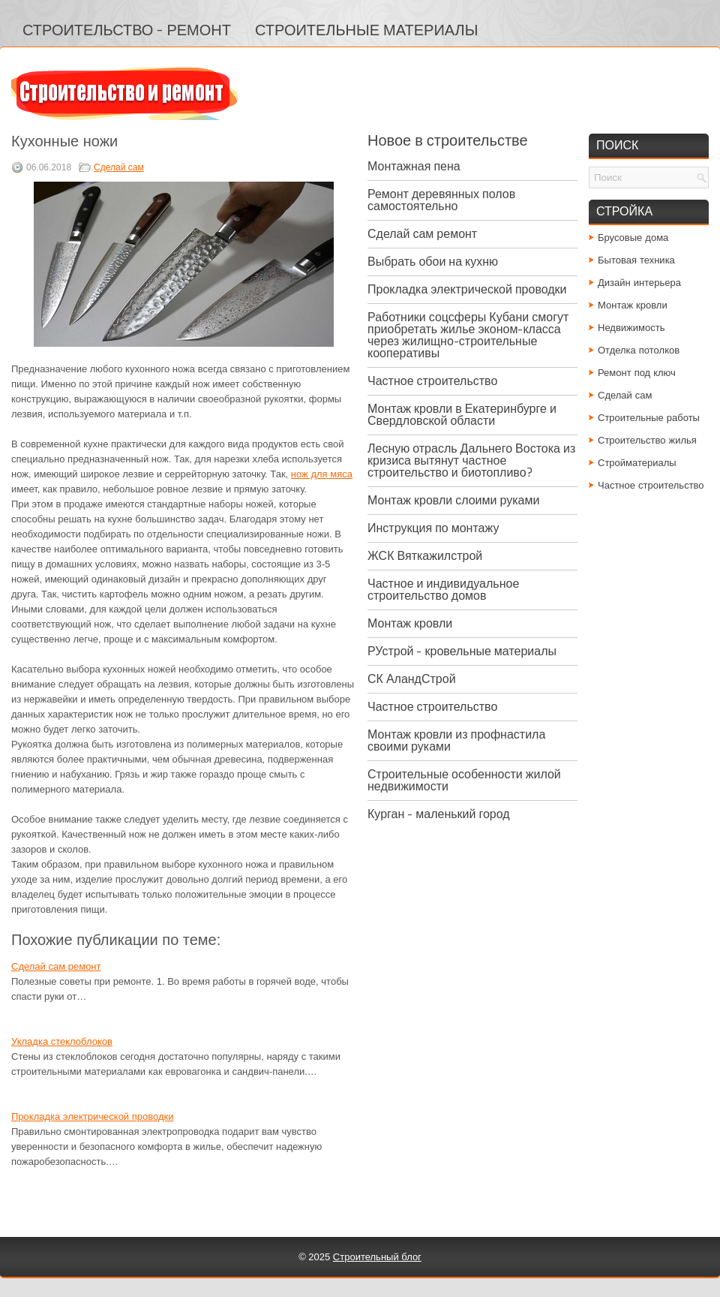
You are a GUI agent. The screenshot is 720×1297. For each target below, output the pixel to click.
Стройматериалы (637, 462)
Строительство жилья (647, 440)
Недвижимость (631, 327)
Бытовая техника (636, 260)
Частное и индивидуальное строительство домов (443, 589)
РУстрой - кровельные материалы (462, 651)
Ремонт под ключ (637, 372)
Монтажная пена (414, 166)
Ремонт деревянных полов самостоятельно (441, 200)
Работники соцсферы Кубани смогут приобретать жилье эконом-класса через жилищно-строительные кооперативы (468, 335)
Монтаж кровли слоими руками (453, 500)
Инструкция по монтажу (433, 528)
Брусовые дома (633, 237)
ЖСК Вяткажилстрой (425, 556)
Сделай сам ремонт (56, 966)
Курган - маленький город (439, 814)
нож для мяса (321, 474)
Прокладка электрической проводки (92, 1116)
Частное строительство (432, 381)
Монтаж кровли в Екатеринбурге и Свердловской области (462, 415)
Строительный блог (377, 1256)
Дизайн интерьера (639, 282)
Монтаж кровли (410, 623)
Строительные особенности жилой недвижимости (464, 780)
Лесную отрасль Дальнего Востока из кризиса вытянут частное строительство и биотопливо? (471, 460)
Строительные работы (649, 417)
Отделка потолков (639, 350)
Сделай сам (119, 167)
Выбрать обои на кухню (433, 261)
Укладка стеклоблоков (61, 1041)
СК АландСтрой (412, 679)
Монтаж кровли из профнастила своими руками (456, 740)
